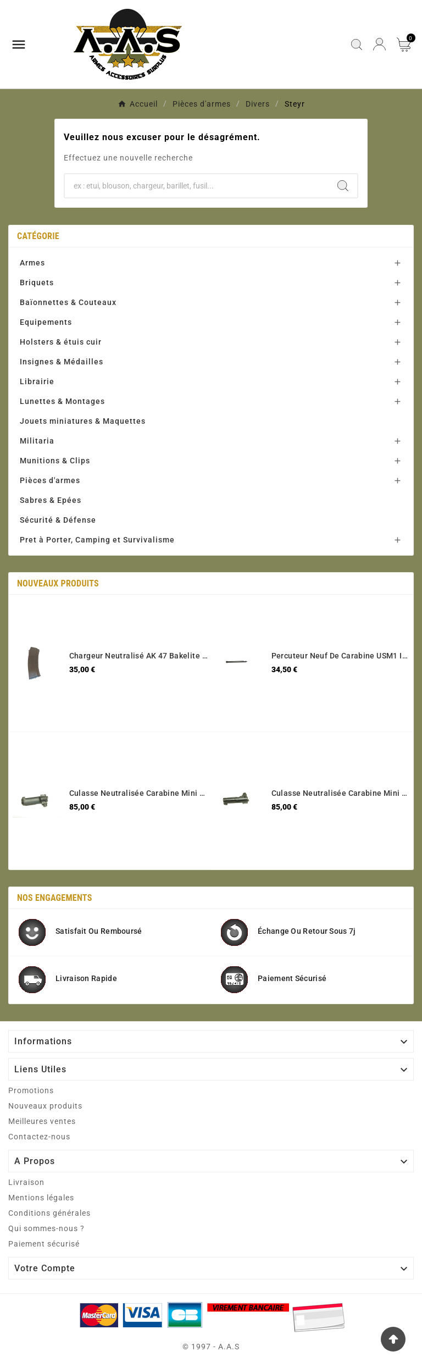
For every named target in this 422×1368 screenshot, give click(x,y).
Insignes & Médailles (61, 361)
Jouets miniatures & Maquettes (83, 421)
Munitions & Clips (55, 460)
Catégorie (38, 236)
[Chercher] (197, 185)
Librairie (37, 381)
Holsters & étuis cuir (61, 341)
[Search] (342, 186)
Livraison (26, 1182)
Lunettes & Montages (62, 401)
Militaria (37, 440)
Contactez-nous (39, 1136)
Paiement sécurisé (44, 1243)
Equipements (46, 322)
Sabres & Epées (50, 500)
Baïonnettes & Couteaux (68, 302)
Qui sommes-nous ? (46, 1228)
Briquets (37, 282)
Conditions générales (49, 1213)
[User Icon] (379, 44)
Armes (32, 262)
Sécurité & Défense (58, 520)
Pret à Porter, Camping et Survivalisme (97, 539)
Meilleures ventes (42, 1121)
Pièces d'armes (50, 480)
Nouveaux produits (45, 1105)
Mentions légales (41, 1197)
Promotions (31, 1090)
